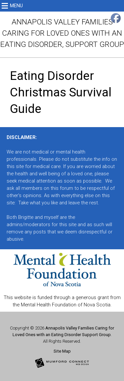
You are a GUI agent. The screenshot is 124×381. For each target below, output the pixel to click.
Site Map (62, 351)
